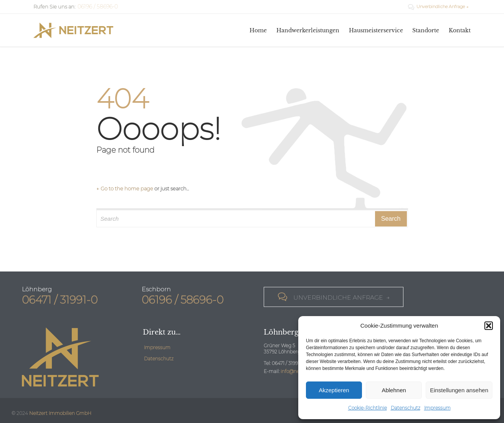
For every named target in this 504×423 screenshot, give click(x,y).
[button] (488, 326)
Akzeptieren (334, 390)
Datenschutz (405, 408)
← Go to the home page (124, 188)
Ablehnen (394, 390)
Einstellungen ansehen (459, 390)
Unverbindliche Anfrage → (438, 6)
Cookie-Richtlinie (367, 408)
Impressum (437, 408)
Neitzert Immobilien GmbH (60, 413)
